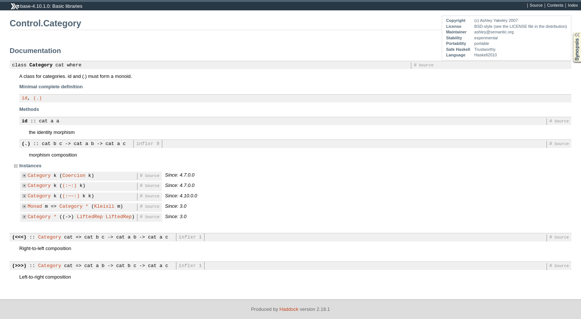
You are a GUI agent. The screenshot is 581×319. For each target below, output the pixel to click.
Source (536, 5)
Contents (555, 5)
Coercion (73, 175)
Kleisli (104, 206)
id (25, 98)
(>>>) (19, 266)
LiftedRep (90, 217)
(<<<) (19, 237)
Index (573, 5)
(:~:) (69, 185)
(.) (37, 98)
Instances (30, 165)
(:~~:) (71, 196)
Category (40, 65)
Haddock (288, 309)
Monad (35, 206)
